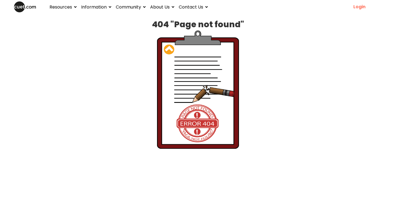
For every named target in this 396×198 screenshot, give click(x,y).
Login (359, 7)
